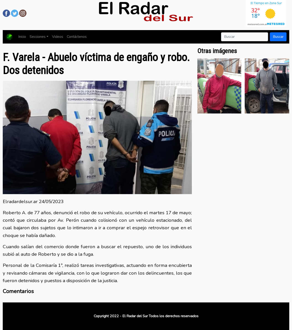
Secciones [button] (38, 36)
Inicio (22, 36)
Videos (57, 36)
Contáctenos (77, 36)
